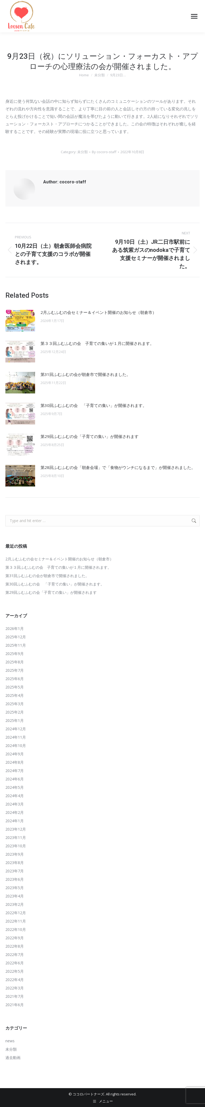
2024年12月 (15, 728)
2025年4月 (14, 695)
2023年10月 (15, 845)
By (104, 151)
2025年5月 (14, 687)
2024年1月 (14, 820)
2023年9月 (14, 854)
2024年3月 (14, 804)
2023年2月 (14, 904)
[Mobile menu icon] (194, 16)
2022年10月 (15, 929)
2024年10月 (15, 745)
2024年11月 (15, 737)
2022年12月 (15, 912)
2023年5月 (14, 887)
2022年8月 (14, 946)
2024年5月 (14, 787)
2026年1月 (14, 628)
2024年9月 (14, 753)
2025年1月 (14, 720)
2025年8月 (14, 661)
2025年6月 (14, 678)
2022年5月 (14, 971)
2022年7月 (14, 954)
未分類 (82, 151)
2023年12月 (15, 829)
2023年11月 (15, 837)
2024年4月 (14, 795)
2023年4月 (14, 896)
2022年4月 (14, 979)
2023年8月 (14, 862)
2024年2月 (14, 812)
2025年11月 (15, 645)
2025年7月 (14, 670)
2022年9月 (14, 937)
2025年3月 (14, 703)
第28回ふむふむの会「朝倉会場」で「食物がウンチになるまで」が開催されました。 (118, 467)
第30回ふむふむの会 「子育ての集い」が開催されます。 (94, 405)
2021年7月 (14, 996)
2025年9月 (14, 653)
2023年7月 (14, 870)
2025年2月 (14, 712)
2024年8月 (14, 762)
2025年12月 (15, 636)
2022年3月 (14, 988)
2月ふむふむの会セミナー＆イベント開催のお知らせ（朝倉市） (98, 312)
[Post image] (20, 320)
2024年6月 (14, 779)
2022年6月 (14, 962)
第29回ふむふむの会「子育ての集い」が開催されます (90, 436)
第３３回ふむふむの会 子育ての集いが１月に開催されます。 (97, 343)
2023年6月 (14, 879)
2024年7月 (14, 770)
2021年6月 (14, 1004)
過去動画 (13, 1057)
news (10, 1040)
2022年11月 (15, 921)
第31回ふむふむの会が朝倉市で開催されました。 (85, 374)
